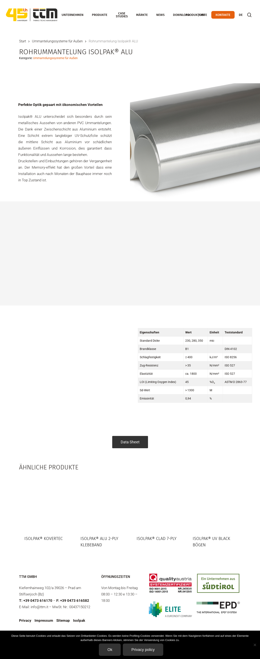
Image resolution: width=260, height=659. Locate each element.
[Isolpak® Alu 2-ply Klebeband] (102, 502)
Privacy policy (143, 650)
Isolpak (79, 620)
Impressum (44, 620)
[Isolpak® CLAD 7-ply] (158, 502)
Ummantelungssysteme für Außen (57, 41)
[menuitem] (241, 14)
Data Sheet (130, 442)
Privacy (25, 620)
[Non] (255, 645)
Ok (109, 650)
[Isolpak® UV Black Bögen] (214, 502)
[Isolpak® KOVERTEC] (45, 502)
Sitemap (63, 620)
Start (22, 41)
